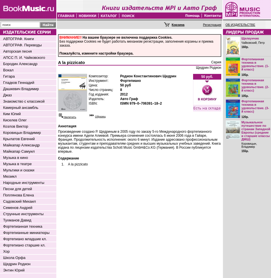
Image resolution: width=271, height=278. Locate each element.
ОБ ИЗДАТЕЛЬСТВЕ (240, 24)
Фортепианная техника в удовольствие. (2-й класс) (255, 85)
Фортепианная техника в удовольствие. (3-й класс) (255, 106)
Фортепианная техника (22, 226)
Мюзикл (9, 176)
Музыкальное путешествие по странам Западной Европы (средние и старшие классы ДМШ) (255, 131)
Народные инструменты (23, 183)
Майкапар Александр (21, 145)
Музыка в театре (17, 164)
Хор (6, 251)
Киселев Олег (15, 120)
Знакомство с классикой (24, 101)
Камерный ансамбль (20, 107)
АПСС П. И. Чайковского (24, 57)
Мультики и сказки (18, 170)
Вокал (8, 70)
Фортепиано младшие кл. (25, 239)
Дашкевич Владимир (21, 89)
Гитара (9, 76)
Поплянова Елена (18, 195)
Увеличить (69, 117)
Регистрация (212, 24)
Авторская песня (17, 51)
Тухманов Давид (17, 220)
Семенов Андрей (17, 208)
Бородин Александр (20, 64)
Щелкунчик (250, 38)
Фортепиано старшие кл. (24, 245)
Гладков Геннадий (18, 82)
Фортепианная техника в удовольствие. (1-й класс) (255, 64)
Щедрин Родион (16, 264)
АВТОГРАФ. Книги (18, 39)
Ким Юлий (12, 114)
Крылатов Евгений (19, 139)
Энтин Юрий (13, 270)
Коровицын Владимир (22, 132)
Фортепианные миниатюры (26, 233)
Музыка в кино (15, 157)
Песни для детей (17, 189)
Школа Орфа (14, 258)
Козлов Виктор (15, 126)
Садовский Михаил (19, 201)
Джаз (7, 95)
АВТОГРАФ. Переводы (22, 45)
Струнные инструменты (23, 214)
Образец (100, 116)
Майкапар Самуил (19, 151)
